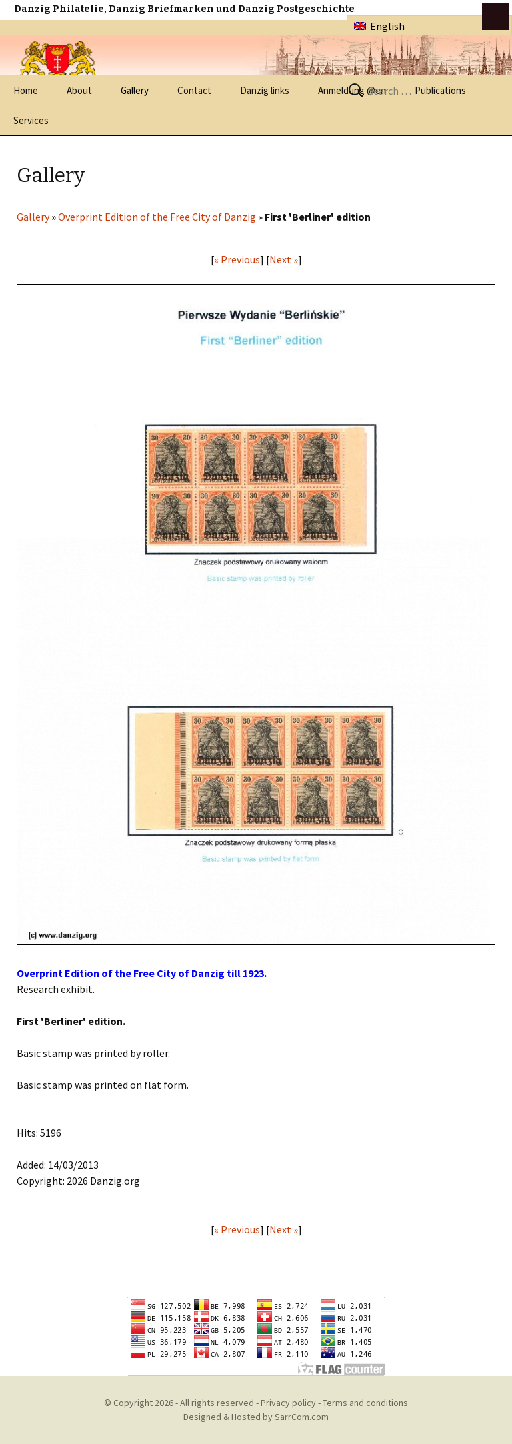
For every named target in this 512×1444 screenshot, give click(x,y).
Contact (194, 90)
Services (31, 120)
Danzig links (264, 90)
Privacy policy (288, 1403)
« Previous (237, 259)
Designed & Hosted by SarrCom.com (256, 1417)
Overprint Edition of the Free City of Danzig (157, 216)
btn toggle (495, 16)
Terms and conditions (365, 1403)
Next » (283, 259)
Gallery (135, 90)
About (79, 90)
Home (25, 90)
